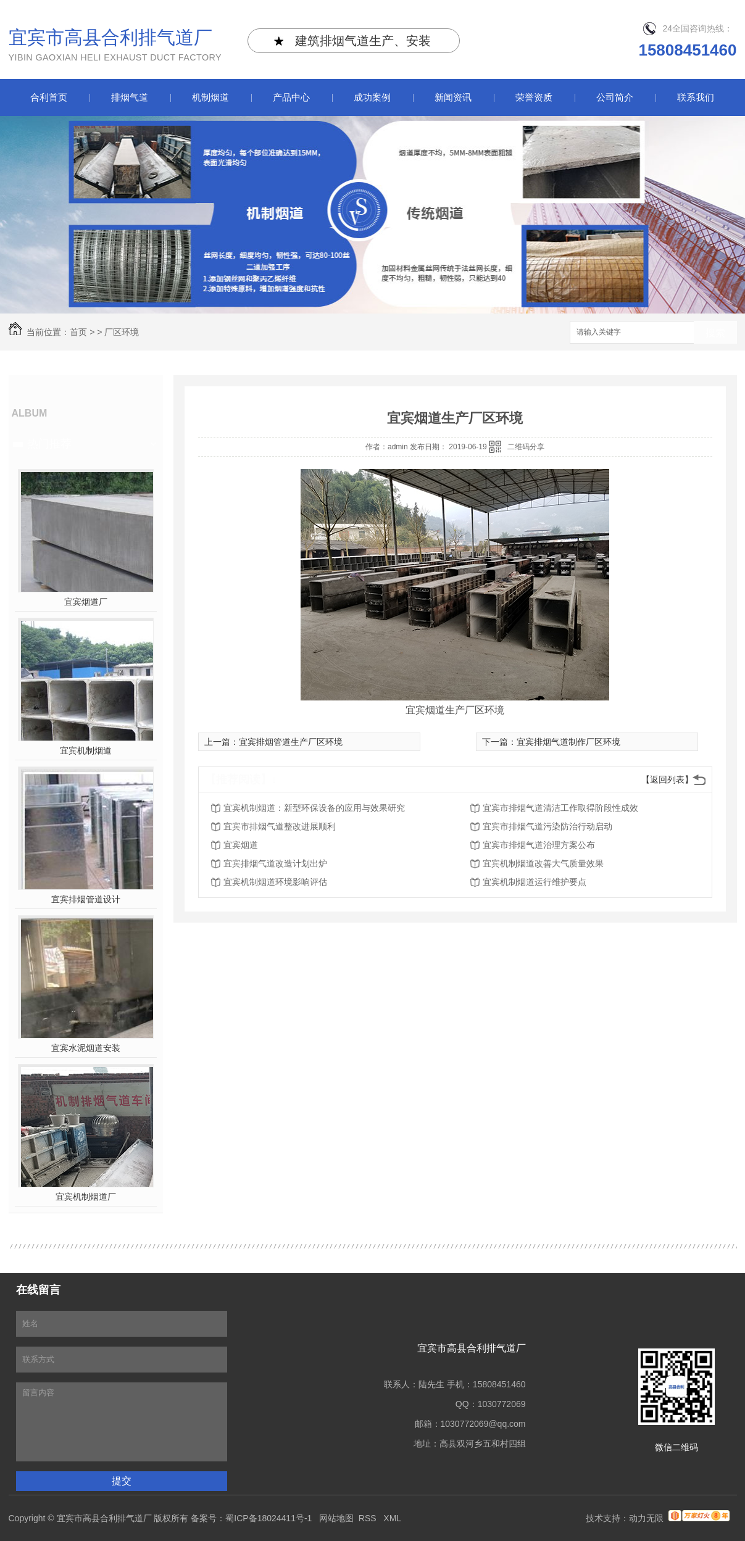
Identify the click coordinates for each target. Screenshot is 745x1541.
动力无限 (646, 1518)
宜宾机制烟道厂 (86, 1197)
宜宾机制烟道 (86, 750)
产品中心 (291, 97)
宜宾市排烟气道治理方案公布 (539, 845)
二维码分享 (525, 446)
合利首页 (48, 97)
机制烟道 (210, 97)
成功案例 (372, 97)
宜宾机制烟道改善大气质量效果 (543, 863)
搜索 (715, 333)
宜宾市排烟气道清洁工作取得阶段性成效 (560, 808)
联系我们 (695, 97)
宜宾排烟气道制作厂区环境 (568, 742)
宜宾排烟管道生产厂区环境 (291, 742)
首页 (78, 332)
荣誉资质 (533, 97)
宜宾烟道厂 (85, 602)
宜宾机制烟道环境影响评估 (275, 882)
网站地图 (336, 1518)
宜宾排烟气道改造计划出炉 (275, 863)
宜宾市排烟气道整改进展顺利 (279, 826)
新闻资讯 (453, 97)
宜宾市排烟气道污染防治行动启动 (547, 826)
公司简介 (614, 97)
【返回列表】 (667, 779)
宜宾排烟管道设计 (85, 899)
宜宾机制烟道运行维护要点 (534, 882)
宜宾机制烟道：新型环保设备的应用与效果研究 (314, 808)
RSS (369, 1518)
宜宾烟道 (240, 845)
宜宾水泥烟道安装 (85, 1048)
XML (393, 1518)
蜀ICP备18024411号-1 (268, 1518)
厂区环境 (121, 332)
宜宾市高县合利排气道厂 (115, 46)
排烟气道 (129, 97)
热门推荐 (49, 444)
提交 (121, 1481)
